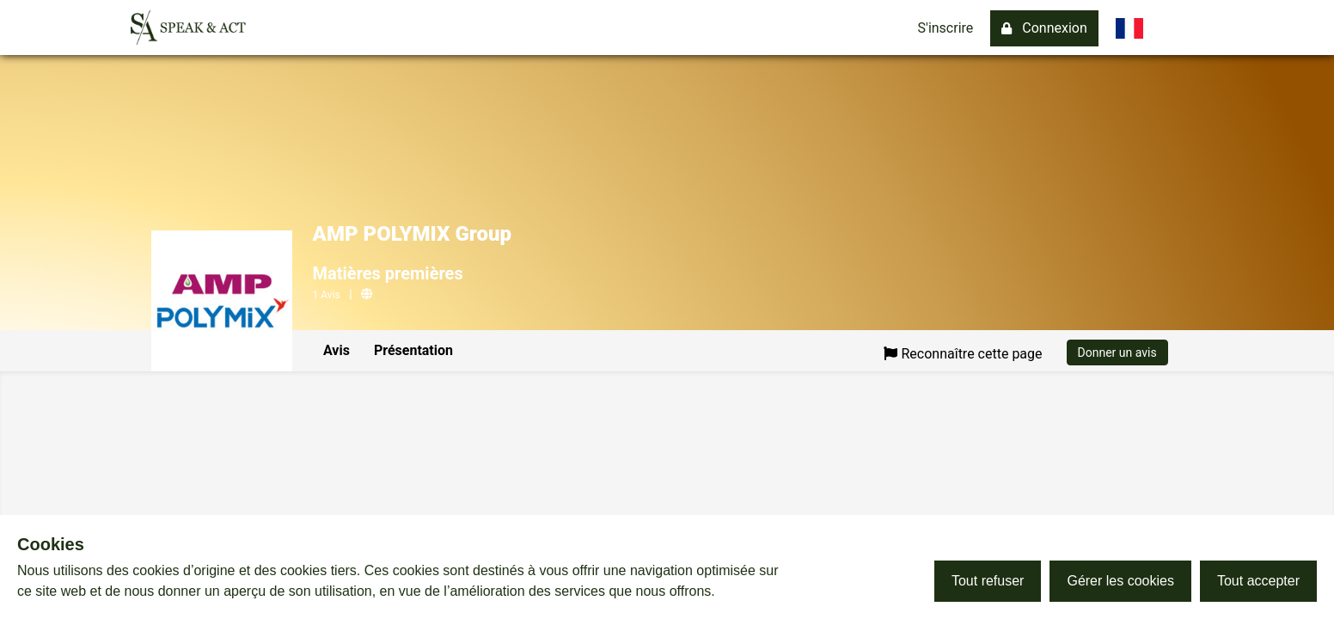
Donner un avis (1117, 352)
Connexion (1043, 28)
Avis (336, 350)
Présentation (413, 350)
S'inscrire (946, 28)
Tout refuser (988, 580)
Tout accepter (1258, 580)
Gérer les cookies (1120, 580)
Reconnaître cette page (963, 354)
